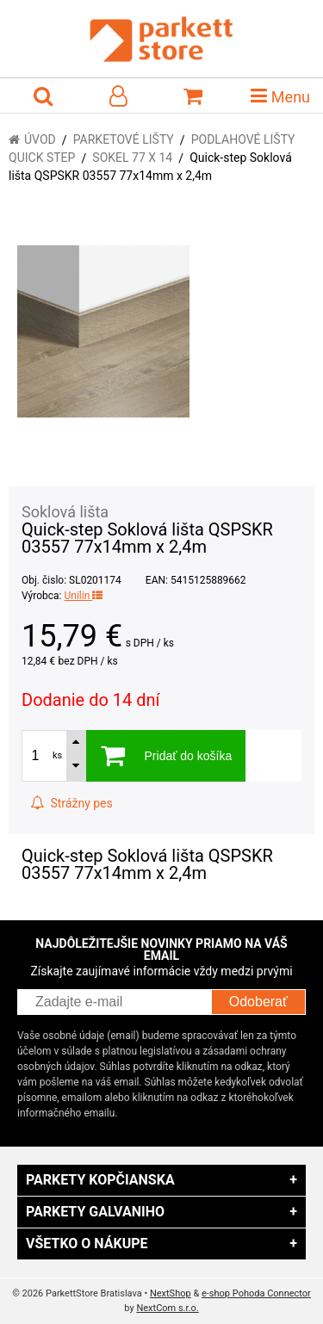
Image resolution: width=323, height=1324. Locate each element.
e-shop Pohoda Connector (256, 1293)
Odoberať (258, 1001)
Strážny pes (71, 803)
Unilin (83, 596)
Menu (280, 95)
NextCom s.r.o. (167, 1308)
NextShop (170, 1293)
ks (57, 755)
